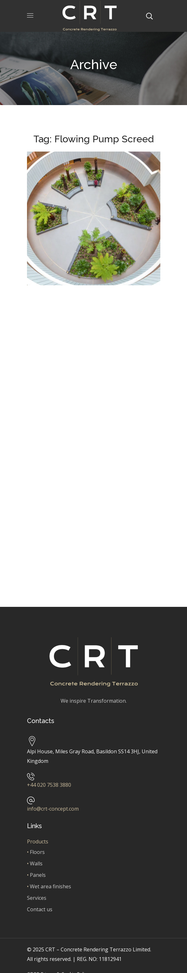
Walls (36, 863)
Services (36, 897)
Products (37, 841)
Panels (38, 874)
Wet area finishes (50, 886)
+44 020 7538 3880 (49, 784)
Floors (37, 852)
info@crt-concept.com (53, 808)
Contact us (39, 909)
